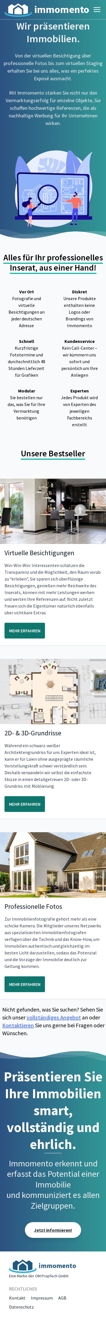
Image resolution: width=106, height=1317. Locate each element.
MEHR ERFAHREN (24, 630)
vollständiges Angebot (54, 1017)
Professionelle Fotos (33, 906)
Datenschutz (21, 1307)
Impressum (42, 1298)
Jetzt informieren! (53, 1230)
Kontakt (17, 1298)
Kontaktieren (18, 1025)
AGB (62, 1298)
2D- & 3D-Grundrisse (33, 733)
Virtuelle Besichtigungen (39, 552)
